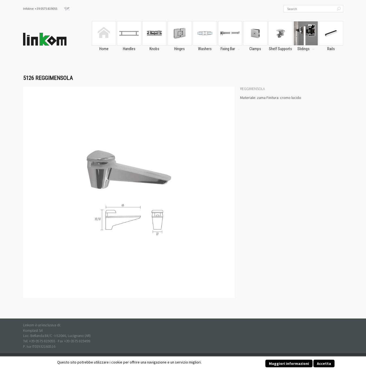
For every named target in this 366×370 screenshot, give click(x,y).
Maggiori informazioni (289, 363)
